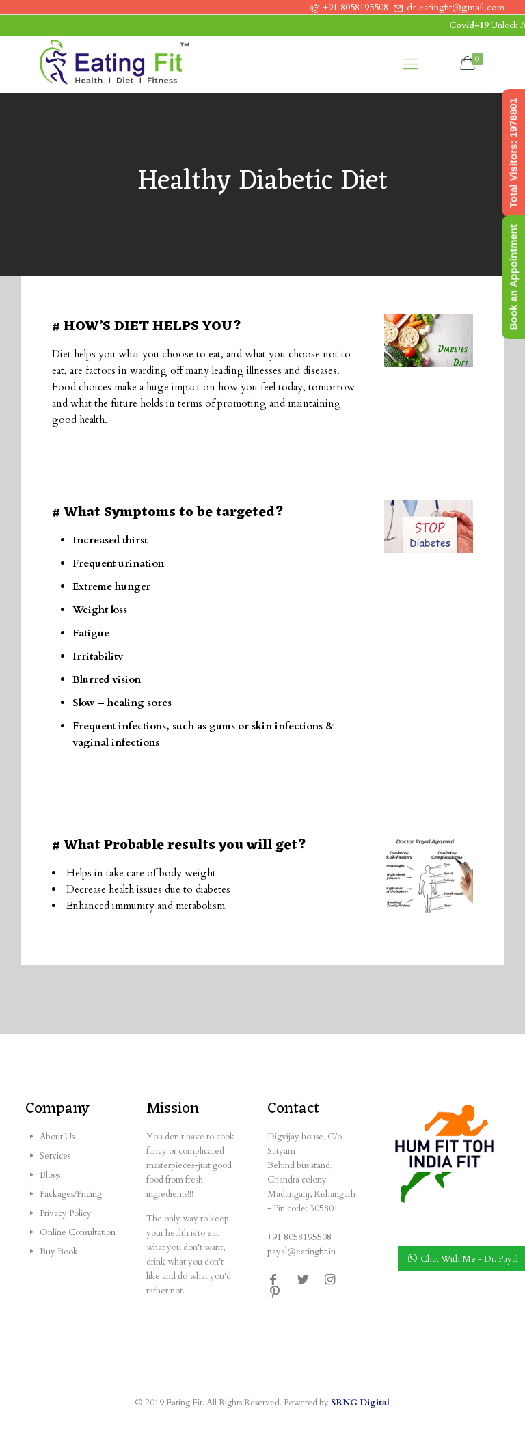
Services (55, 1156)
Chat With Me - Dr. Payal (469, 1259)
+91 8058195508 (355, 7)
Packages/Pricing (71, 1194)
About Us (57, 1137)
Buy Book (59, 1251)
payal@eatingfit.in (301, 1251)
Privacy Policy (66, 1213)
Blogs (50, 1175)
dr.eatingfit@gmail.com (455, 7)
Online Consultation (78, 1232)
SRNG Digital (360, 1402)
